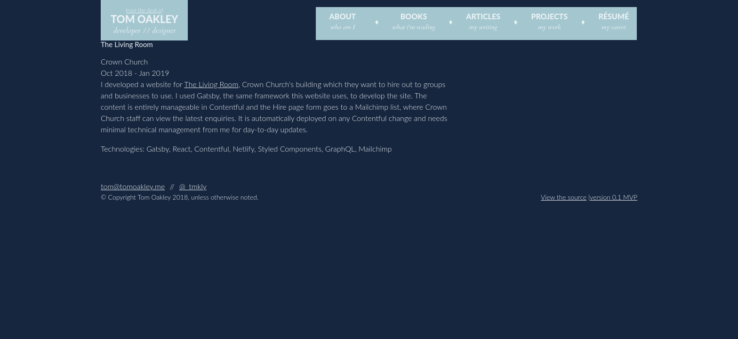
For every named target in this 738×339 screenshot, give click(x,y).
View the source (563, 197)
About (342, 16)
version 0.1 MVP (613, 197)
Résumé (613, 16)
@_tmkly (193, 186)
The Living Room (211, 84)
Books (414, 16)
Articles (483, 16)
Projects (549, 16)
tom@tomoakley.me (133, 186)
